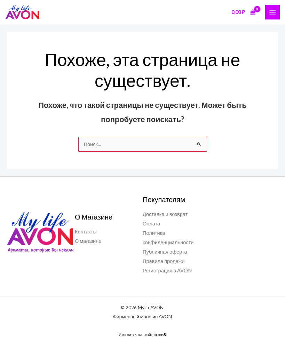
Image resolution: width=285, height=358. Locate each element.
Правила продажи (164, 261)
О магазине (88, 241)
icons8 (160, 334)
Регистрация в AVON (167, 270)
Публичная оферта (165, 252)
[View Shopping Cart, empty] (243, 12)
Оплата (151, 223)
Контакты (86, 231)
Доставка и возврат (165, 214)
